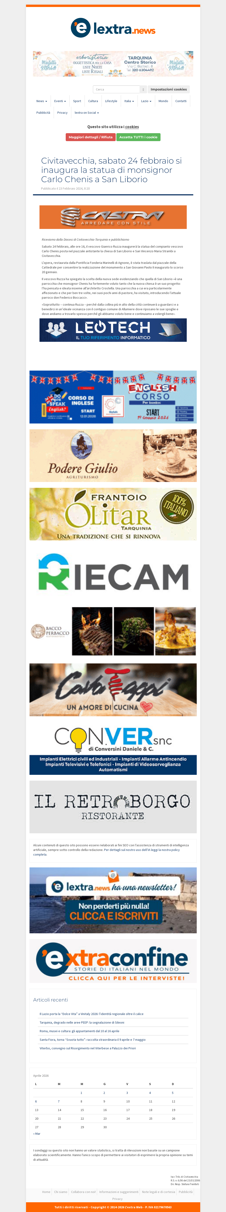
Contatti (181, 101)
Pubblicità (43, 112)
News (41, 101)
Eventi (60, 101)
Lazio (146, 101)
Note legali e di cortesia (158, 1192)
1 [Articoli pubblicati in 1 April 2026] (81, 1093)
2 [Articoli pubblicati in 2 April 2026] (104, 1093)
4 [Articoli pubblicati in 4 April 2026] (150, 1093)
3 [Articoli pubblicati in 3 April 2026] (127, 1093)
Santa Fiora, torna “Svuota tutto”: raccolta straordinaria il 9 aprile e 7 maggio (93, 1039)
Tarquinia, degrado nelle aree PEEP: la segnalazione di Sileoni (82, 1022)
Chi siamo (60, 1192)
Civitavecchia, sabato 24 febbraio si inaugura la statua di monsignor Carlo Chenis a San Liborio (111, 169)
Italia (129, 101)
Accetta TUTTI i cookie (138, 137)
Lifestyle (111, 101)
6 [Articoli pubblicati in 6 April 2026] (36, 1101)
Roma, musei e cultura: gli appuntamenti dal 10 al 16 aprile (79, 1031)
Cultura (93, 101)
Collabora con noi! (83, 1192)
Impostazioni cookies (169, 89)
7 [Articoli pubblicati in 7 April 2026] (58, 1101)
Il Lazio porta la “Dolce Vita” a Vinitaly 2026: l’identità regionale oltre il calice (92, 1014)
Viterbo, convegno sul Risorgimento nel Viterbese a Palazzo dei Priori (88, 1048)
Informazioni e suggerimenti (118, 1192)
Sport (77, 101)
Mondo (163, 101)
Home (46, 1192)
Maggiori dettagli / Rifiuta (91, 137)
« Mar (36, 1133)
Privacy (62, 112)
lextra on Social (87, 112)
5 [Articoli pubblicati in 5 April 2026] (173, 1093)
